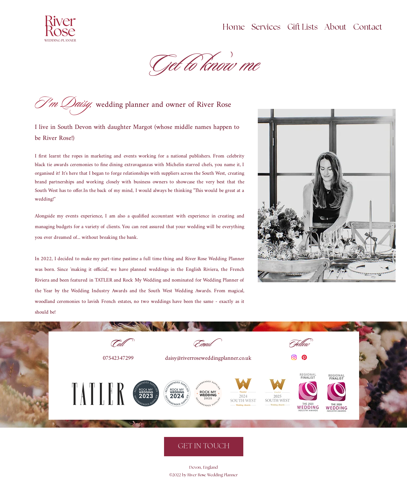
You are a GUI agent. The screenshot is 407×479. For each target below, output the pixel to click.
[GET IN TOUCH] (203, 446)
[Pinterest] (304, 357)
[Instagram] (294, 357)
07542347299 (118, 358)
